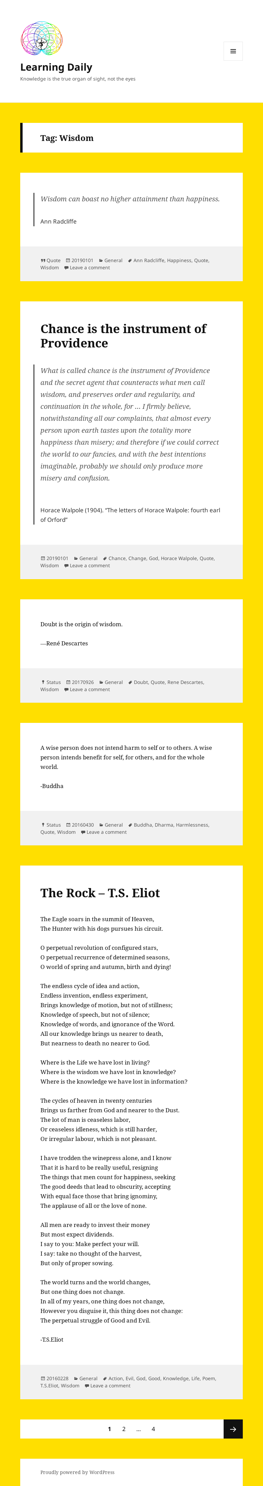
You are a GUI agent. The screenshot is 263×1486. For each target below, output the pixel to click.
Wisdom (49, 267)
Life (195, 1378)
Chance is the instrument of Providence (123, 335)
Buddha (143, 824)
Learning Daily (56, 66)
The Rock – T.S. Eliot (100, 893)
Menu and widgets (233, 60)
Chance (117, 558)
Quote (54, 260)
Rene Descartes (185, 682)
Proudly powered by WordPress (77, 1472)
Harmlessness (192, 824)
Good (154, 1378)
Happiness (179, 260)
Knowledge (176, 1378)
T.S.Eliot (49, 1385)
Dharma (164, 824)
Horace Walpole (179, 558)
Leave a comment (90, 267)
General (113, 260)
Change (137, 558)
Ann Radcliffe (149, 260)
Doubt (141, 682)
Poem (208, 1378)
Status (54, 682)
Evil (130, 1378)
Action (116, 1378)
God (153, 558)
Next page (233, 1429)
